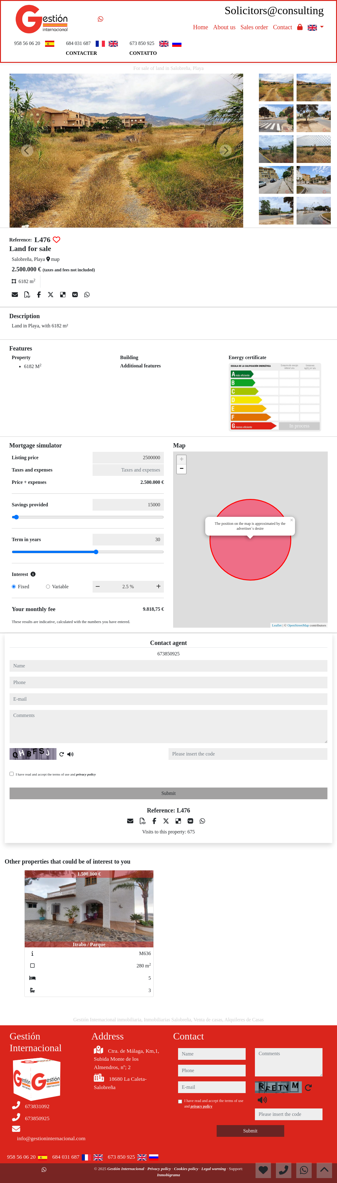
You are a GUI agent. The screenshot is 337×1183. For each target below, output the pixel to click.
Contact (282, 27)
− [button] (182, 469)
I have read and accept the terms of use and (56, 774)
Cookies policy (186, 1168)
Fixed (23, 586)
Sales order (254, 27)
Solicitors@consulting (274, 10)
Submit (168, 793)
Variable (60, 586)
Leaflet (276, 625)
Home (200, 27)
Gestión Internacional (126, 1168)
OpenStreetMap (298, 625)
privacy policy (86, 774)
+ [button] (182, 459)
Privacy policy (159, 1168)
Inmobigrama (168, 1175)
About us (224, 27)
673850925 (168, 653)
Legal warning (214, 1168)
